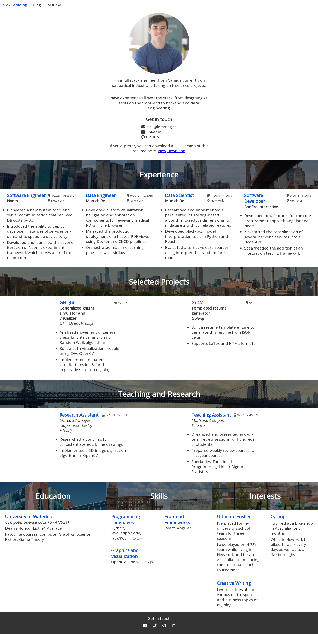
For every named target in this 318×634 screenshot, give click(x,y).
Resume (54, 4)
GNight (67, 302)
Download (176, 150)
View (162, 150)
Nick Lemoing (14, 4)
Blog (37, 4)
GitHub (152, 136)
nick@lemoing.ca (161, 126)
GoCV (197, 302)
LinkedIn (153, 131)
